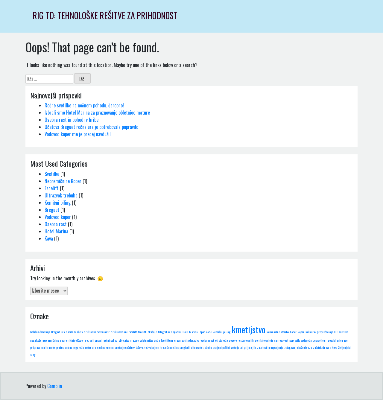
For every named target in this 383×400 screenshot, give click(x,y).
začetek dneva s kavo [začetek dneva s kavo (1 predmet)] (325, 347)
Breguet (52, 209)
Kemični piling (58, 202)
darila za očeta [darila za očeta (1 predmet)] (74, 331)
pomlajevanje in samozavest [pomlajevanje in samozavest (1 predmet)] (271, 340)
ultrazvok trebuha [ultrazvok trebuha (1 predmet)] (201, 347)
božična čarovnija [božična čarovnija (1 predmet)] (40, 331)
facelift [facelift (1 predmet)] (133, 331)
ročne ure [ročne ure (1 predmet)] (90, 347)
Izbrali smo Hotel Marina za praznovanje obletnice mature (97, 112)
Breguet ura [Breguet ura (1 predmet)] (58, 331)
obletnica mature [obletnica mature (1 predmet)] (129, 340)
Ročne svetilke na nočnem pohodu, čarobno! (84, 105)
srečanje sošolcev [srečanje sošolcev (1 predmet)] (125, 347)
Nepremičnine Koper (63, 181)
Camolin (54, 386)
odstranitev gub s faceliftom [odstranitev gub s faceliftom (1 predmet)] (156, 340)
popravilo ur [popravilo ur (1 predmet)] (320, 340)
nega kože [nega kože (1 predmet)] (35, 340)
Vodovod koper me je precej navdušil (78, 134)
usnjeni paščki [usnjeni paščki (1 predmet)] (221, 347)
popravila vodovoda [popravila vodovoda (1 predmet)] (300, 340)
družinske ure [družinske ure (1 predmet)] (119, 331)
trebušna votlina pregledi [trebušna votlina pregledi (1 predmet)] (175, 347)
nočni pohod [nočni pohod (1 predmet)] (111, 340)
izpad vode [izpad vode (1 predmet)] (205, 331)
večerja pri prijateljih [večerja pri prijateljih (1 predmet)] (243, 347)
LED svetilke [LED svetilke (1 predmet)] (341, 331)
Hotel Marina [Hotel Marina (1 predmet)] (190, 331)
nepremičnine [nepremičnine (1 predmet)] (50, 340)
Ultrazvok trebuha (61, 195)
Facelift (52, 188)
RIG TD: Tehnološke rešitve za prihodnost (105, 15)
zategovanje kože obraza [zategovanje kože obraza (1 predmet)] (298, 347)
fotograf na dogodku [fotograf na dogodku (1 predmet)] (169, 331)
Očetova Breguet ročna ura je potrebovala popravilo (91, 126)
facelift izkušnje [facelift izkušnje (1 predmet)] (147, 331)
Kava (49, 238)
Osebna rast (56, 224)
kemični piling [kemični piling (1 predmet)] (221, 331)
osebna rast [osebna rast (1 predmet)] (207, 340)
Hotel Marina (56, 231)
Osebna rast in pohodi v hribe (71, 119)
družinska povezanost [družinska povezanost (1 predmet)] (97, 331)
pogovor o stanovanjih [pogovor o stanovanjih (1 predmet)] (241, 340)
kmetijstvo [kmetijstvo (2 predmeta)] (248, 329)
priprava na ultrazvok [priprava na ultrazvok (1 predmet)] (42, 347)
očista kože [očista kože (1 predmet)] (221, 340)
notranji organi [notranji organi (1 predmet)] (93, 340)
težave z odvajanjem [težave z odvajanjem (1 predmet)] (147, 347)
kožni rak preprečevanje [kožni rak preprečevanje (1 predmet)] (319, 331)
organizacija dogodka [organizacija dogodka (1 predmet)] (186, 340)
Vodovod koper (58, 216)
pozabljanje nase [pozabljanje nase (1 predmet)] (337, 340)
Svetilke (52, 173)
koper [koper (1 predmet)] (301, 331)
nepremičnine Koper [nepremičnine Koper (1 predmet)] (72, 340)
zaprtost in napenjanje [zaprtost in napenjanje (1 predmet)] (270, 347)
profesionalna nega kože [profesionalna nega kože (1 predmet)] (70, 347)
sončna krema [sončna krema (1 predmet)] (105, 347)
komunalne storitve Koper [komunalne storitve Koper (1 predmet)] (282, 331)
